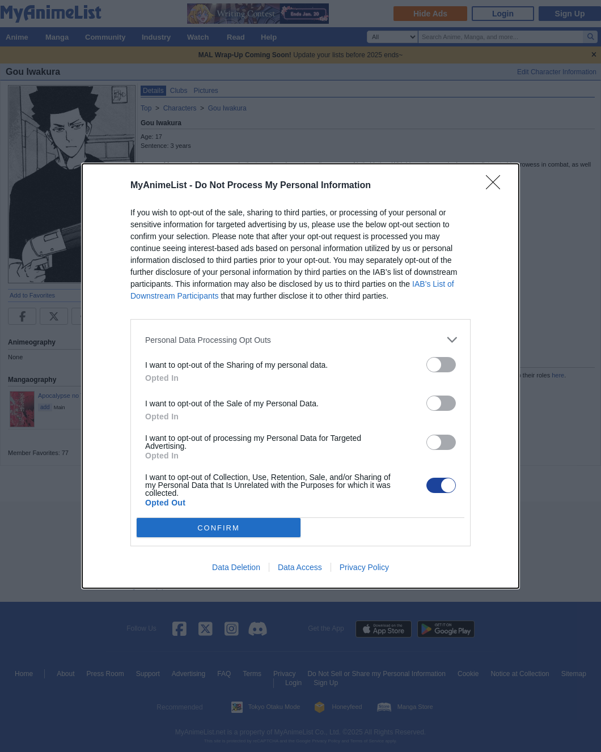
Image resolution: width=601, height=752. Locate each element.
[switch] (441, 364)
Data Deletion (236, 567)
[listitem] (300, 340)
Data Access (300, 567)
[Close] (496, 186)
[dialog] (300, 376)
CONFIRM (218, 528)
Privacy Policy (364, 567)
